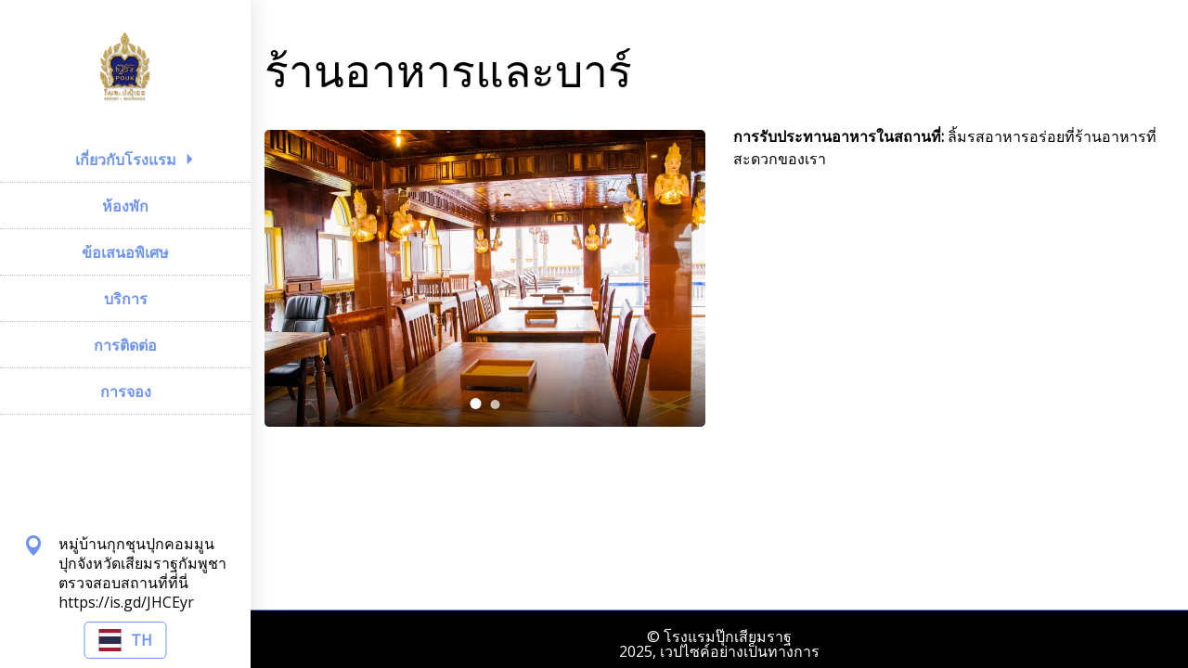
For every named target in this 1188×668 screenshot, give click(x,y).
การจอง (125, 391)
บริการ (126, 299)
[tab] (476, 403)
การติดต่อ (125, 345)
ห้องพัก (125, 206)
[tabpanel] (485, 278)
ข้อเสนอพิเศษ (125, 252)
